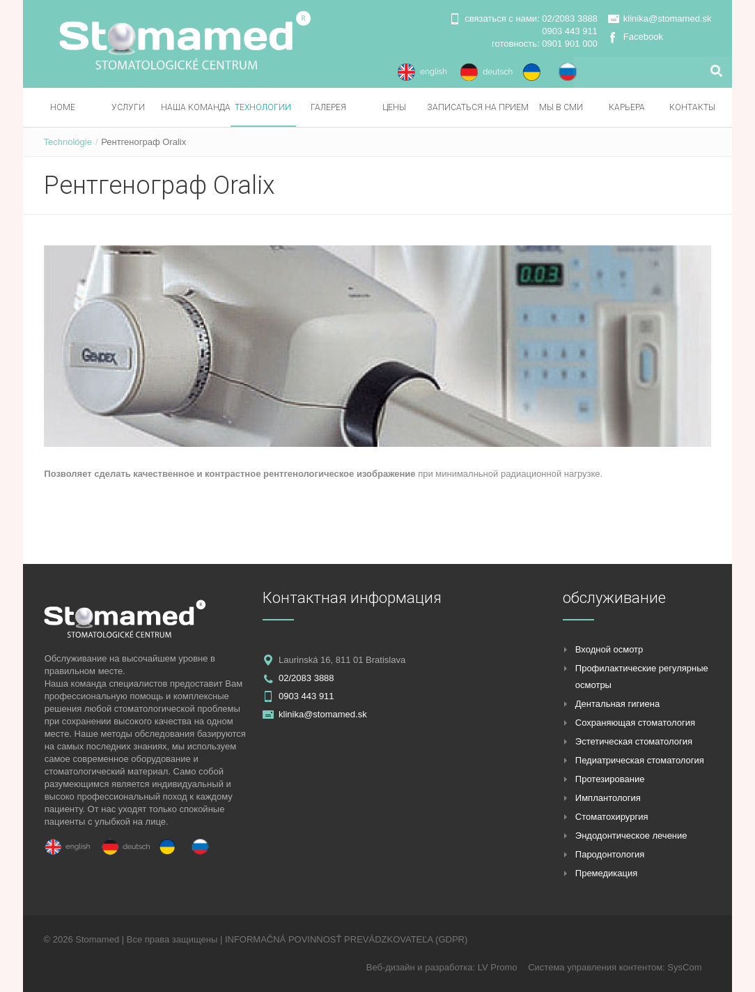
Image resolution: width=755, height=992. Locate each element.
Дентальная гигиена (617, 704)
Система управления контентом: (597, 967)
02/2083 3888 (570, 18)
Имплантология (608, 798)
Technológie (68, 142)
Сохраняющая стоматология (635, 722)
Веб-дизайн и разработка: (422, 967)
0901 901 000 (570, 43)
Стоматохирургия (611, 816)
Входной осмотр (609, 649)
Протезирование (610, 779)
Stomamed (97, 939)
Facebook (643, 36)
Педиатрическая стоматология (639, 760)
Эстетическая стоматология (633, 741)
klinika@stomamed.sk (667, 18)
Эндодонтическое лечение (631, 835)
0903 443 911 (570, 31)
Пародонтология (610, 854)
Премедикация (606, 873)
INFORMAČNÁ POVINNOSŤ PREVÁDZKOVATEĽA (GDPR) (346, 939)
